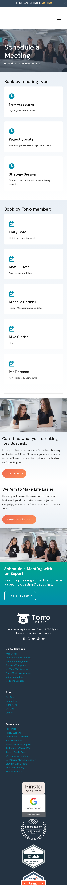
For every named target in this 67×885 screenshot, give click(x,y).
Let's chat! (47, 2)
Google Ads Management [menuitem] (18, 651)
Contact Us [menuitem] (11, 694)
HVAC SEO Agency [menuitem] (15, 761)
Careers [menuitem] (10, 706)
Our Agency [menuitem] (11, 690)
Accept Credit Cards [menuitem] (16, 745)
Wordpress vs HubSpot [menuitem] (17, 749)
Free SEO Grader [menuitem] (14, 734)
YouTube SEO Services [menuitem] (17, 663)
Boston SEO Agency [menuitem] (16, 659)
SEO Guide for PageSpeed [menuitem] (18, 738)
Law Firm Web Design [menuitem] (16, 757)
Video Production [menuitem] (14, 670)
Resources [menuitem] (11, 722)
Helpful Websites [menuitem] (14, 726)
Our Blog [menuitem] (10, 702)
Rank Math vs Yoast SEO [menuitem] (18, 742)
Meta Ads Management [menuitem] (17, 655)
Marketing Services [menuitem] (15, 674)
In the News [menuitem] (11, 698)
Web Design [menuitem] (12, 647)
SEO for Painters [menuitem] (14, 765)
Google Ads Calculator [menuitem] (17, 730)
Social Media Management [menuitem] (19, 666)
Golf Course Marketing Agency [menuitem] (21, 753)
